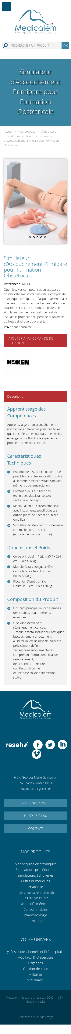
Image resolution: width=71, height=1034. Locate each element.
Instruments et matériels (36, 892)
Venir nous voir (35, 802)
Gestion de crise (35, 968)
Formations (35, 920)
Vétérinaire (35, 980)
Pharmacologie (35, 915)
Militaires (35, 974)
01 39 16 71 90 (35, 815)
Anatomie (35, 886)
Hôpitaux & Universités (35, 957)
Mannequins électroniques (35, 864)
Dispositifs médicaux (35, 903)
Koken (30, 136)
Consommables (35, 909)
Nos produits (27, 131)
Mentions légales (36, 1001)
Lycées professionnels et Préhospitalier (35, 951)
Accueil (8, 131)
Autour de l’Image (43, 1017)
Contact (35, 828)
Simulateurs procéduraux (35, 869)
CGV (60, 997)
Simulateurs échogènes (35, 875)
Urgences (35, 963)
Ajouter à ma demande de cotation (31, 340)
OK (65, 45)
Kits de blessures (35, 898)
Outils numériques (35, 881)
